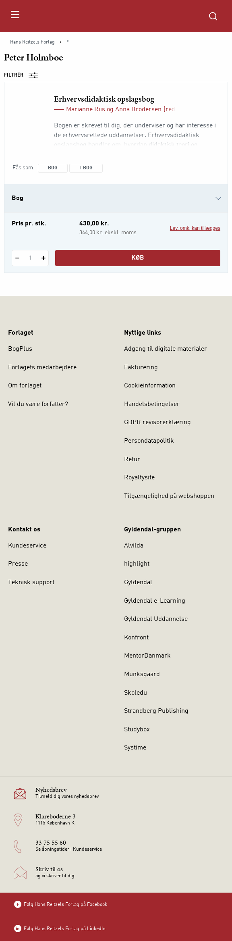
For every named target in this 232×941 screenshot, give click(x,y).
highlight (136, 564)
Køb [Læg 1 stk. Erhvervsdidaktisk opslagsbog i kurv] (137, 258)
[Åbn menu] (14, 16)
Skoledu (135, 693)
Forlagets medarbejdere (42, 367)
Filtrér (24, 75)
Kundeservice (27, 546)
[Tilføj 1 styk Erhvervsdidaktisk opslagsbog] (43, 258)
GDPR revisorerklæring (157, 422)
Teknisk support (31, 582)
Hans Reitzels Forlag (32, 42)
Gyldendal (138, 582)
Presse (18, 564)
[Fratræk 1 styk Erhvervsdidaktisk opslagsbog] (17, 258)
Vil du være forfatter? (38, 404)
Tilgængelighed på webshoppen (169, 496)
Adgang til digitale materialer (165, 349)
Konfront (136, 638)
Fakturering (141, 367)
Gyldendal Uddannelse (156, 619)
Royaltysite (139, 478)
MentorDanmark (147, 656)
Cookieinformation (150, 386)
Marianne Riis (85, 109)
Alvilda (133, 546)
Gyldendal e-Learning (154, 601)
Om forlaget (24, 386)
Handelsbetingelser (152, 404)
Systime (135, 748)
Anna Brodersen (138, 109)
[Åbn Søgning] (213, 16)
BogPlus (20, 349)
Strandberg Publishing (156, 711)
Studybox (137, 730)
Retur (132, 459)
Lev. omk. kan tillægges (195, 228)
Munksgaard (142, 674)
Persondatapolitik (149, 441)
